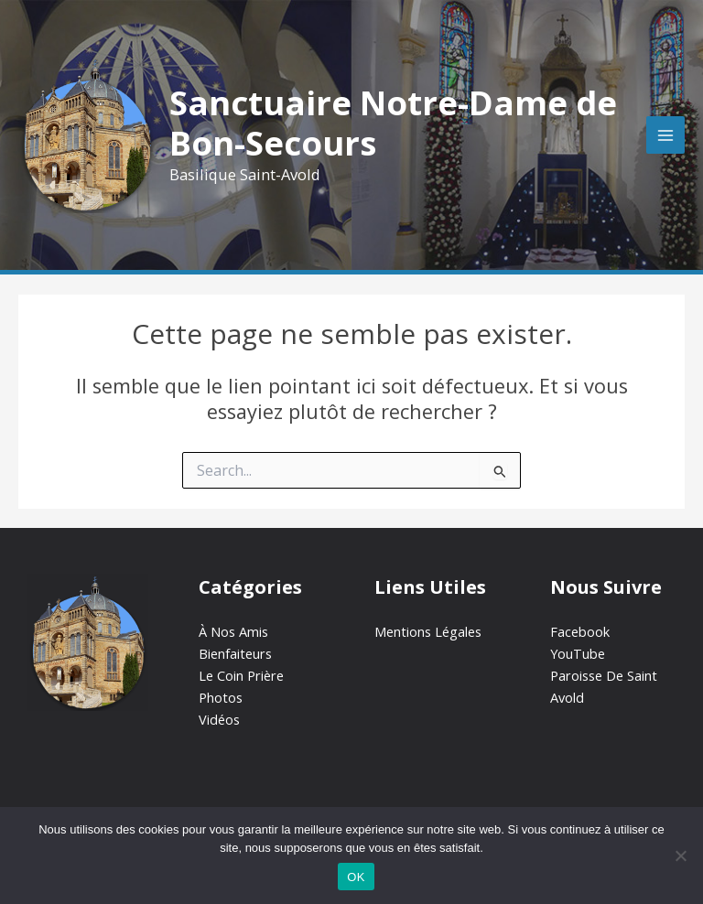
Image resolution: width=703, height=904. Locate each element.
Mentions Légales (427, 631)
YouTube (577, 653)
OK (355, 877)
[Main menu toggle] (665, 135)
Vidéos (219, 719)
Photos (221, 697)
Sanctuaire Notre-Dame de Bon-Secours (393, 123)
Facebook (580, 631)
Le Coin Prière (241, 675)
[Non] (680, 855)
